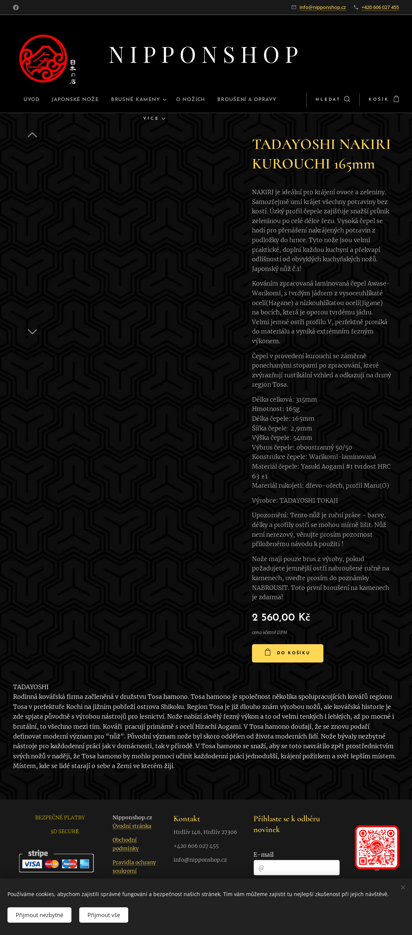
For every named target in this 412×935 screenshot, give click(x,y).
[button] (308, 100)
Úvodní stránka (132, 826)
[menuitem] (44, 100)
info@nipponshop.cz (322, 7)
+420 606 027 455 (380, 7)
